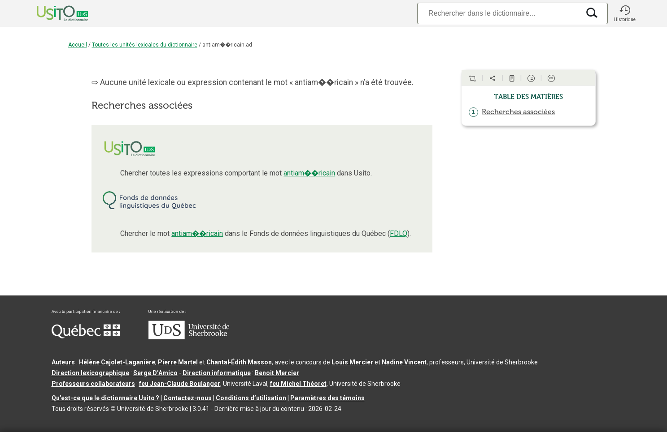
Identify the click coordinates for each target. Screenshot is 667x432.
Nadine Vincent (404, 362)
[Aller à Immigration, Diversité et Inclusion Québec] (86, 336)
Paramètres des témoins (327, 398)
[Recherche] (498, 13)
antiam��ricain (309, 173)
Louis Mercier (352, 362)
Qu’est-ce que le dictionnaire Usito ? (105, 398)
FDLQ (398, 233)
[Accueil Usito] (52, 13)
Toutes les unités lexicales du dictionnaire (144, 45)
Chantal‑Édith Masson (239, 362)
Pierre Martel (178, 362)
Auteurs (63, 362)
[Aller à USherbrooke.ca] (188, 337)
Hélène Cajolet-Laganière (117, 362)
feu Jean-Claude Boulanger (179, 383)
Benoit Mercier (277, 372)
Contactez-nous (187, 398)
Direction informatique (217, 372)
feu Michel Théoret (298, 383)
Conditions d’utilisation (251, 398)
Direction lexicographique (90, 372)
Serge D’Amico (155, 372)
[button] (624, 13)
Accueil (77, 45)
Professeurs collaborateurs (93, 383)
